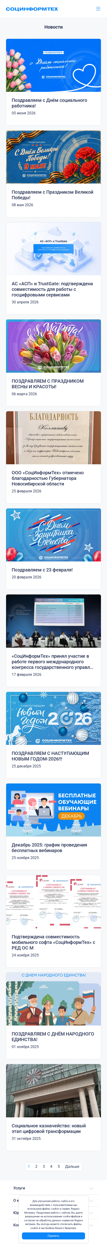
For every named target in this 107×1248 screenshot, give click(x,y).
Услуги (19, 1188)
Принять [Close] (53, 1236)
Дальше (72, 1166)
